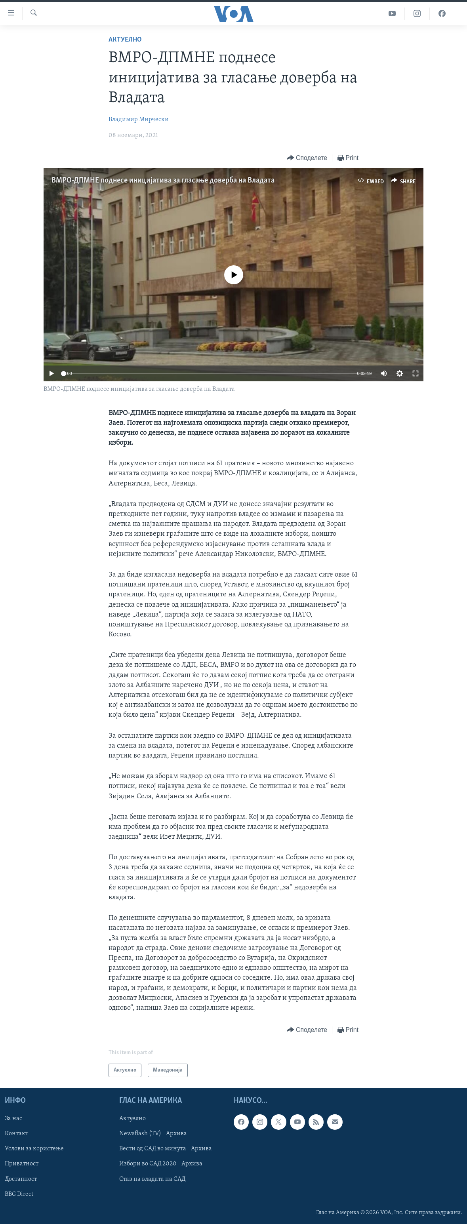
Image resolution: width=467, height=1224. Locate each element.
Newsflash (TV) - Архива (153, 1134)
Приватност (21, 1164)
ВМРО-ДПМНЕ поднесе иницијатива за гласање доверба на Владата (162, 181)
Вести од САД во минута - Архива (165, 1149)
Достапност (21, 1179)
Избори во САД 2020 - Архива (160, 1164)
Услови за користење (34, 1149)
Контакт (16, 1134)
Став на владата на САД (152, 1179)
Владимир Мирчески (139, 119)
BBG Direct (19, 1194)
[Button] (307, 158)
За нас (13, 1119)
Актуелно (125, 40)
